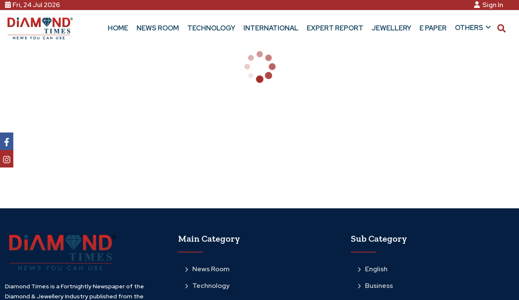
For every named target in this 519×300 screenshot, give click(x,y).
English (372, 269)
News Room (207, 269)
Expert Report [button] (335, 28)
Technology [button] (211, 28)
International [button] (270, 28)
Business (375, 285)
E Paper (433, 28)
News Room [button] (158, 28)
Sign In (490, 4)
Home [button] (118, 28)
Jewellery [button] (391, 28)
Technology (207, 285)
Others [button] (474, 27)
